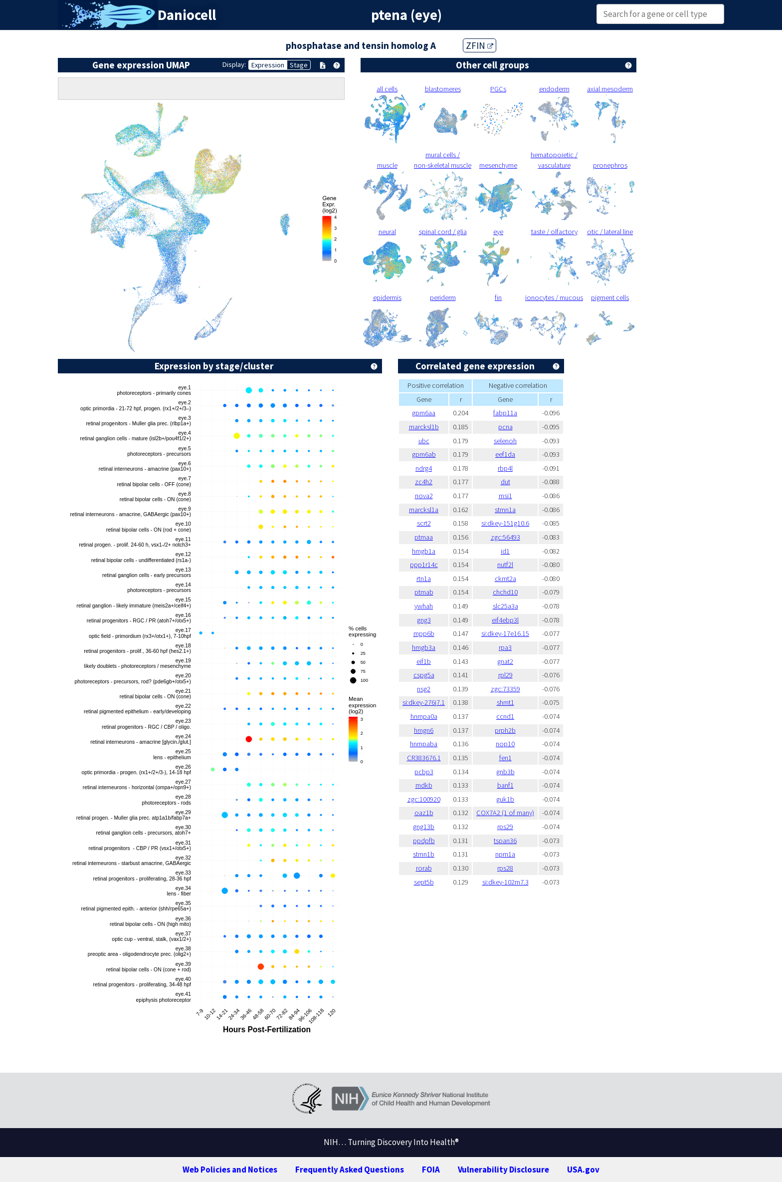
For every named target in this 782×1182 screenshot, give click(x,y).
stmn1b (423, 854)
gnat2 (505, 661)
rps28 (505, 868)
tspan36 (505, 840)
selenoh (505, 440)
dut (505, 481)
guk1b (505, 799)
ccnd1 (505, 716)
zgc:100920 (423, 799)
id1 (505, 551)
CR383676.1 (424, 757)
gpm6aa (423, 412)
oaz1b (423, 812)
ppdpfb (424, 840)
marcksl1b (424, 426)
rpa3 (505, 647)
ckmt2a (505, 578)
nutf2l (505, 564)
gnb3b (505, 771)
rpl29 (505, 674)
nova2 (424, 495)
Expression (267, 64)
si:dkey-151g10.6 (505, 523)
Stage (299, 64)
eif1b (423, 661)
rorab (424, 868)
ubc (423, 440)
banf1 (505, 785)
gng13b (423, 826)
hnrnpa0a (423, 716)
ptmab (423, 592)
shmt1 (505, 702)
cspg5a (423, 674)
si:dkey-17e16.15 (505, 633)
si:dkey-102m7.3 (505, 882)
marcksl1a (423, 509)
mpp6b (423, 633)
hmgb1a (423, 551)
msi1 (505, 495)
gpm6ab (424, 454)
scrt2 (424, 523)
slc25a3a (505, 605)
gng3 (424, 619)
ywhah (423, 605)
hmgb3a (423, 647)
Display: (234, 64)
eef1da (505, 454)
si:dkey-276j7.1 (423, 702)
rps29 (505, 826)
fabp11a (505, 412)
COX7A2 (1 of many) (505, 812)
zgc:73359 (505, 688)
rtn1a (423, 578)
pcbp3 (423, 771)
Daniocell (187, 15)
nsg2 (423, 688)
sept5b (424, 882)
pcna (505, 426)
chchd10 (505, 592)
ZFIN (479, 45)
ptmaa (423, 537)
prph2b (505, 730)
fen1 (505, 757)
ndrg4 (423, 468)
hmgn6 (423, 730)
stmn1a (505, 509)
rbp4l (505, 468)
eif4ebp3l (505, 619)
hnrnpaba (423, 743)
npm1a (505, 854)
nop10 (505, 743)
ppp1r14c (424, 564)
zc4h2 (423, 481)
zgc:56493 (505, 537)
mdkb (423, 785)
